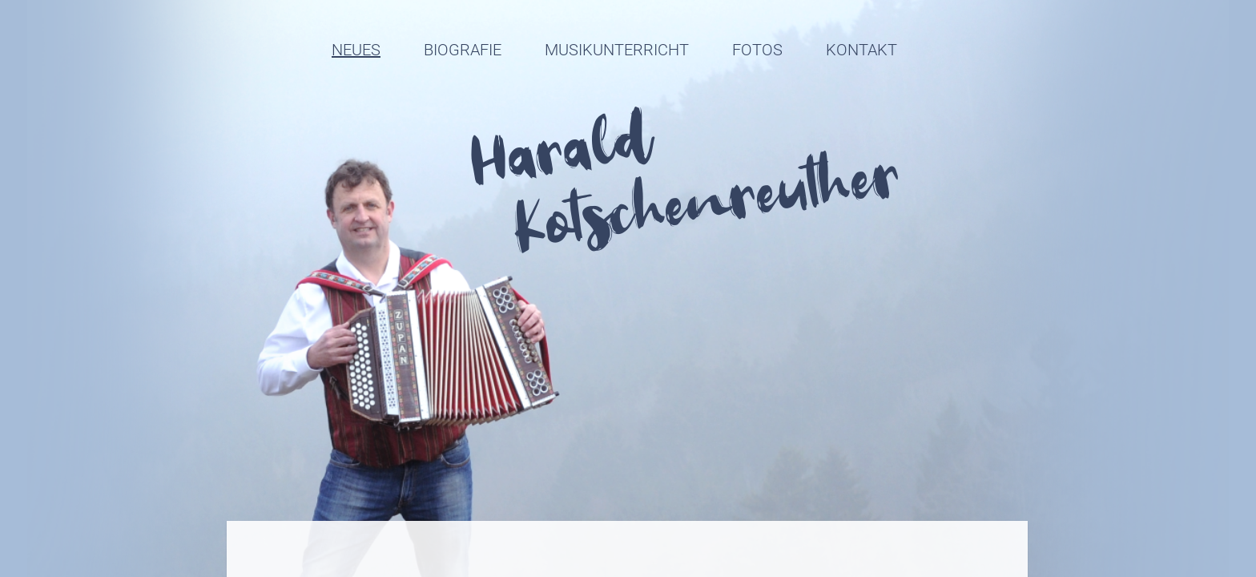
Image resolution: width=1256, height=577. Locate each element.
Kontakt (861, 49)
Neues (356, 49)
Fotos (757, 49)
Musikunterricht (617, 49)
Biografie (462, 49)
